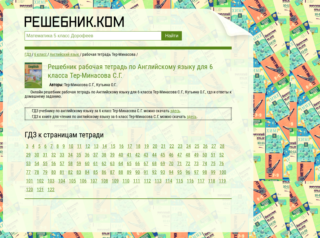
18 (138, 146)
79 (45, 172)
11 (79, 146)
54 (36, 163)
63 (112, 163)
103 (50, 181)
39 (112, 155)
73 (196, 163)
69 (162, 163)
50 (204, 155)
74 (204, 163)
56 (53, 163)
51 (213, 155)
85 (95, 172)
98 (204, 172)
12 (87, 146)
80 (53, 172)
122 (50, 189)
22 (171, 146)
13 (96, 146)
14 (104, 146)
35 (78, 155)
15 (113, 146)
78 (36, 172)
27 (213, 146)
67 (146, 163)
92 (154, 172)
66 (137, 163)
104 (61, 181)
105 (72, 181)
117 (201, 181)
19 (146, 146)
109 (115, 181)
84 (87, 172)
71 (179, 163)
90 (137, 172)
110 (125, 181)
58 (70, 163)
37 (95, 155)
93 (162, 172)
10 (71, 146)
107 (93, 181)
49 (196, 155)
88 (120, 172)
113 (158, 181)
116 (190, 181)
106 (83, 181)
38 (104, 155)
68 (154, 163)
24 (188, 146)
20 (155, 146)
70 (171, 163)
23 (180, 146)
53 (28, 163)
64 (120, 163)
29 (28, 155)
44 (154, 155)
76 (221, 163)
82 (70, 172)
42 (137, 155)
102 (40, 181)
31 (45, 155)
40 (120, 155)
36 (87, 155)
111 (136, 181)
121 (40, 189)
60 (87, 163)
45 (162, 155)
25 (197, 146)
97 (196, 172)
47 (179, 155)
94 (171, 172)
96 (188, 172)
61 (95, 163)
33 (62, 155)
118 (211, 181)
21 (163, 146)
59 (78, 163)
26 (205, 146)
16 (121, 146)
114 (168, 181)
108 (104, 181)
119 (222, 181)
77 (28, 172)
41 (129, 155)
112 (147, 181)
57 (62, 163)
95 (179, 172)
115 (179, 181)
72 (188, 163)
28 (222, 146)
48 (188, 155)
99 (213, 172)
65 (129, 163)
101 (29, 181)
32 (53, 155)
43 (146, 155)
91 (146, 172)
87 (112, 172)
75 (213, 163)
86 (104, 172)
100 (222, 172)
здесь (175, 110)
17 (129, 146)
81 (62, 172)
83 (78, 172)
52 (221, 155)
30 (36, 155)
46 (171, 155)
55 (45, 163)
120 (29, 189)
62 (104, 163)
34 (70, 155)
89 (129, 172)
